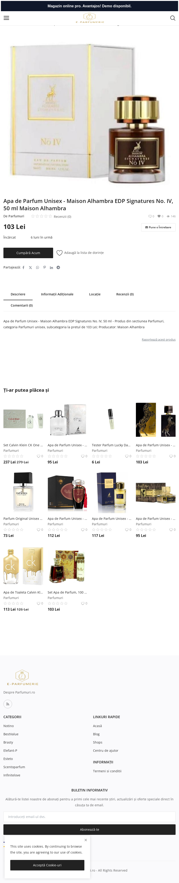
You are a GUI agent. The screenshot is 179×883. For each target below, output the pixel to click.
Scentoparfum (14, 767)
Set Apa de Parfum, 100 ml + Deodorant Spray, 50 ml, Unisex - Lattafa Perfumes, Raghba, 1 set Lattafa (67, 592)
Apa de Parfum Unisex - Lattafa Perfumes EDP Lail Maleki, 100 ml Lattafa (156, 445)
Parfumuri (16, 216)
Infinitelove (11, 775)
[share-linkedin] (51, 267)
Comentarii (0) (22, 305)
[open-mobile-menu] (6, 18)
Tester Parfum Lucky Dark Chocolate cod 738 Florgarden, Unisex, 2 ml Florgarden (112, 445)
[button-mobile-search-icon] (173, 17)
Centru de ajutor (105, 750)
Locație (95, 294)
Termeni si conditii (107, 771)
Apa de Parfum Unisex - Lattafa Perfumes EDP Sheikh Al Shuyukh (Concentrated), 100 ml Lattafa (156, 518)
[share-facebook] (23, 267)
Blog (96, 734)
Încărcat (9, 237)
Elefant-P (10, 750)
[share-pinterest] (44, 267)
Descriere (18, 294)
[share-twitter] (30, 267)
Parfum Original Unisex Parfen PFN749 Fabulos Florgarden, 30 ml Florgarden (23, 518)
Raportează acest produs (159, 339)
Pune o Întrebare (158, 227)
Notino (8, 726)
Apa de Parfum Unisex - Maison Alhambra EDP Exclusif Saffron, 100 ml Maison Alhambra (112, 518)
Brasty (8, 742)
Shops (97, 742)
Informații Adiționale (57, 294)
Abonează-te (89, 829)
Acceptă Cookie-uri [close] (47, 865)
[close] (86, 840)
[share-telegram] (58, 267)
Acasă (97, 726)
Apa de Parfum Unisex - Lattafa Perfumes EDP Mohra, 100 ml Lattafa (67, 518)
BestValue (10, 734)
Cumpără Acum (28, 253)
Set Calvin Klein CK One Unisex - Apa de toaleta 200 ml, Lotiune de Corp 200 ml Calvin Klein (23, 445)
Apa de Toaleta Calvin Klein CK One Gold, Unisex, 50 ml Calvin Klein (23, 592)
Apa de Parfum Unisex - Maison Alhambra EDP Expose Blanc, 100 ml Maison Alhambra (67, 445)
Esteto (8, 759)
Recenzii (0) (125, 294)
